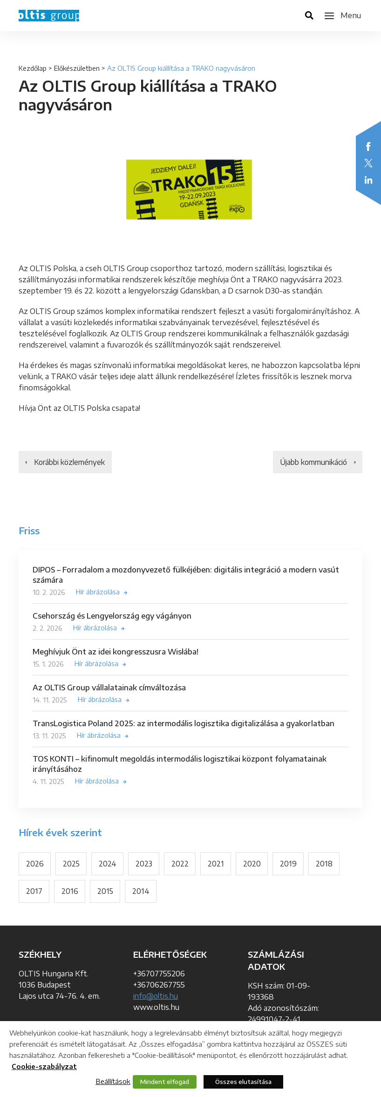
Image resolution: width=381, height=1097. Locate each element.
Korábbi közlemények (72, 462)
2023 (144, 865)
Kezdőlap (33, 68)
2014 (141, 893)
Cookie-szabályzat (44, 1066)
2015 (105, 893)
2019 (289, 865)
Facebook (368, 146)
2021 (217, 865)
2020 (253, 865)
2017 (34, 893)
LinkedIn (368, 179)
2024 (108, 865)
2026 (35, 865)
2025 (71, 865)
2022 (181, 865)
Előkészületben (77, 68)
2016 (69, 893)
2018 (325, 865)
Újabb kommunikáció (311, 462)
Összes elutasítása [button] (243, 1081)
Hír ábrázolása (98, 593)
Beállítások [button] (112, 1081)
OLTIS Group (49, 15)
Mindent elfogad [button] (164, 1081)
